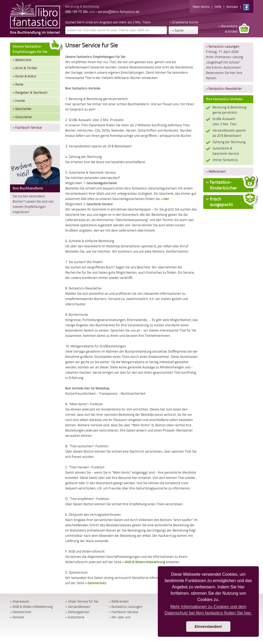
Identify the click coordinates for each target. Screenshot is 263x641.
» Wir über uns (119, 617)
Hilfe (218, 7)
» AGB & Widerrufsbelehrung (143, 562)
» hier (165, 199)
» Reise (18, 84)
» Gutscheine (22, 117)
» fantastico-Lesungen (222, 46)
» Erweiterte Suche (184, 22)
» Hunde (19, 101)
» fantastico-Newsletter (224, 89)
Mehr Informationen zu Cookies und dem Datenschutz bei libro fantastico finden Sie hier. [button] (208, 609)
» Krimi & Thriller (25, 68)
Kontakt (232, 7)
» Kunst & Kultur (25, 76)
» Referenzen (216, 171)
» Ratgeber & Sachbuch (30, 92)
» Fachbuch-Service (27, 127)
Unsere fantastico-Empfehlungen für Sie (36, 48)
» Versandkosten (77, 607)
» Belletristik (22, 60)
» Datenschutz (95, 583)
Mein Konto (201, 7)
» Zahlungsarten (77, 612)
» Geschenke (22, 109)
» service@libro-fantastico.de (117, 12)
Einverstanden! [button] (208, 626)
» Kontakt (17, 617)
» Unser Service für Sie (81, 601)
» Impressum (19, 601)
